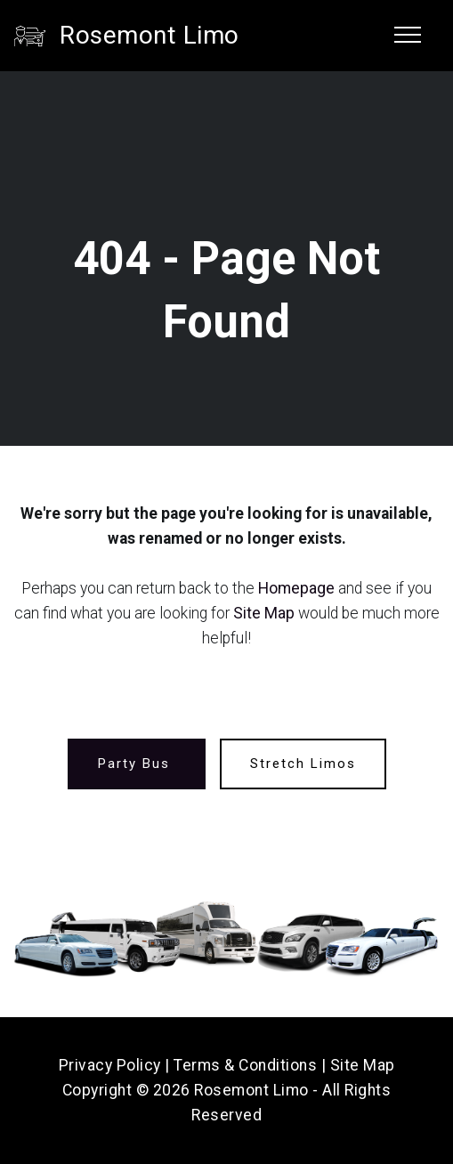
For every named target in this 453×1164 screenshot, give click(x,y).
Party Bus (136, 764)
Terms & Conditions (245, 1065)
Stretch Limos (303, 764)
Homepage (296, 588)
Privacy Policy (110, 1065)
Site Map (264, 613)
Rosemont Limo (149, 35)
